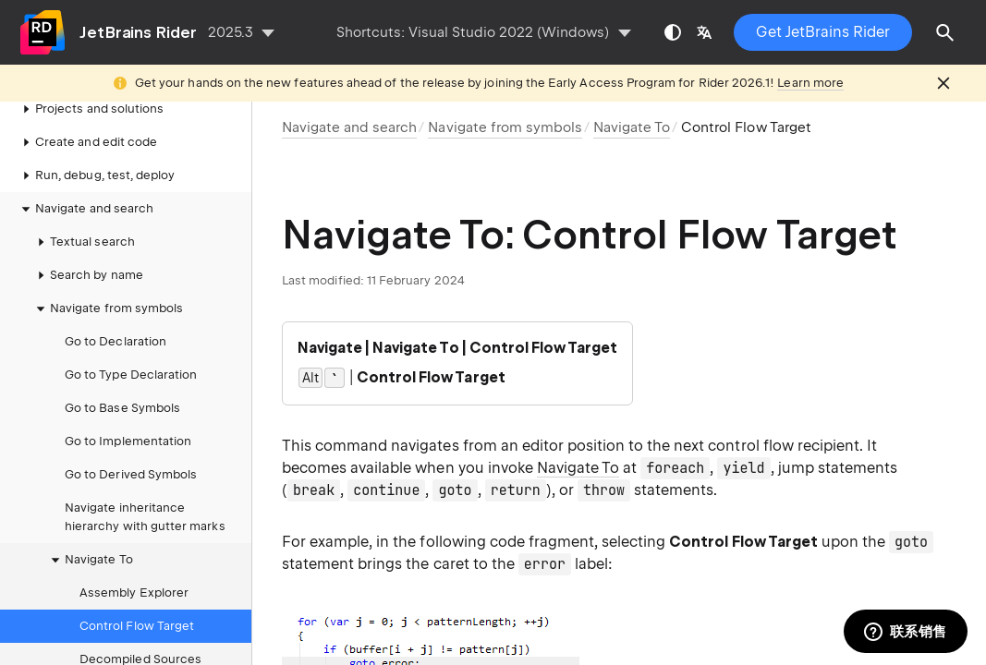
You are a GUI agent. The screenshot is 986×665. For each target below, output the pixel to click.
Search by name (87, 275)
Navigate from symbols (107, 308)
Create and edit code (87, 142)
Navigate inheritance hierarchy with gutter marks (145, 517)
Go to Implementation (128, 441)
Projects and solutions (90, 109)
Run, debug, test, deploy (96, 175)
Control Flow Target (136, 626)
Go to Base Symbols (122, 408)
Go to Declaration (115, 341)
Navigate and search (85, 209)
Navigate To (89, 559)
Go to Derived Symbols (131, 474)
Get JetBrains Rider (823, 32)
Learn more (810, 83)
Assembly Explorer (134, 592)
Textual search (83, 242)
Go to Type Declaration (131, 374)
